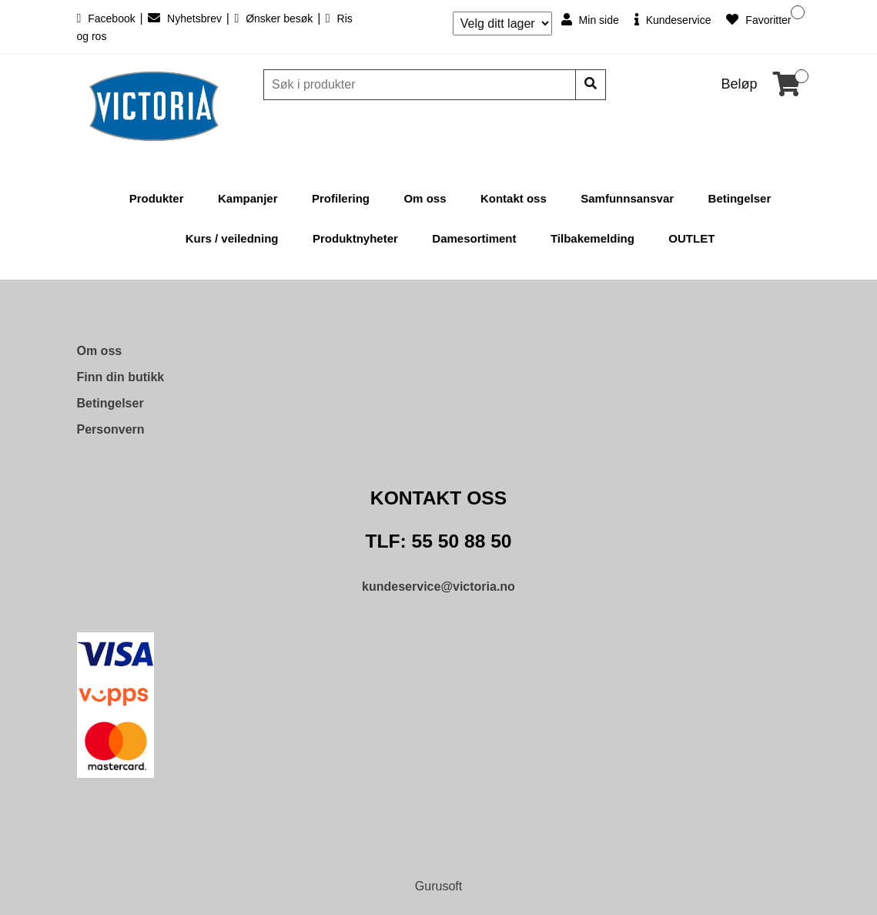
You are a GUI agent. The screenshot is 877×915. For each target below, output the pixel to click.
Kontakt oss (513, 198)
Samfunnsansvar (627, 198)
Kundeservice (672, 19)
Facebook (108, 18)
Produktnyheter (355, 238)
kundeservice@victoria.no (438, 586)
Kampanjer (248, 198)
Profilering (341, 198)
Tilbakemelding (592, 238)
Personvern (111, 429)
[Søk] (421, 84)
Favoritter (758, 19)
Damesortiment (474, 238)
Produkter (156, 198)
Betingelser (740, 198)
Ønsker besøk (275, 18)
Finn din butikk (121, 377)
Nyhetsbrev (186, 18)
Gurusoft (438, 886)
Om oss (424, 198)
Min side (590, 19)
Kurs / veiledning (232, 238)
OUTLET (691, 238)
